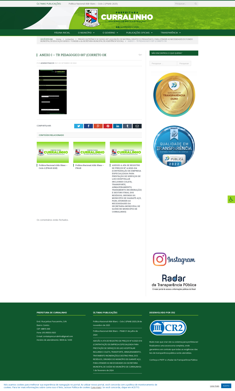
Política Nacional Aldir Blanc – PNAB (109, 331)
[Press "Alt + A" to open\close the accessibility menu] (231, 199)
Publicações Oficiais (138, 32)
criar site (168, 341)
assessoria (170, 345)
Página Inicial (62, 32)
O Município (85, 32)
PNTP (162, 359)
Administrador (47, 63)
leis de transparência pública (162, 353)
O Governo (109, 32)
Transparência (169, 32)
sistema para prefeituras (186, 341)
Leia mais (96, 387)
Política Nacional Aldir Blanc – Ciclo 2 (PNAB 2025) (93, 3)
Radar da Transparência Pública (182, 359)
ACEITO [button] (226, 385)
